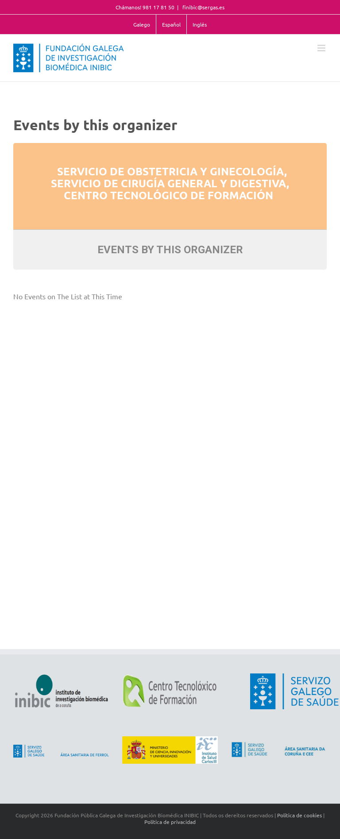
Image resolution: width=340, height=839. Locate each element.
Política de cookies (299, 815)
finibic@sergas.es (202, 7)
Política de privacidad (170, 821)
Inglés (200, 24)
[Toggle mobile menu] (322, 48)
